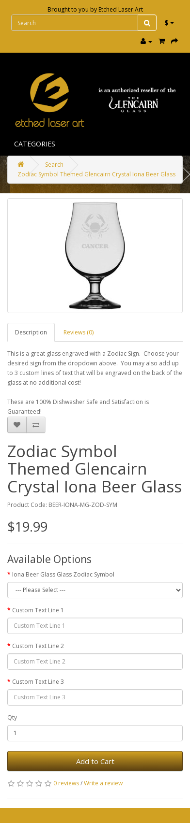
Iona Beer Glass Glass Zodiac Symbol (63, 574)
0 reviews (66, 783)
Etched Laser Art (120, 9)
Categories (34, 143)
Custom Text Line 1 (38, 610)
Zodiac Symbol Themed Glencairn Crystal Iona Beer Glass (96, 174)
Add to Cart (95, 761)
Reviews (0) (78, 332)
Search (54, 164)
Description (31, 332)
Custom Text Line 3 (38, 682)
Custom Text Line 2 (38, 646)
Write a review (103, 783)
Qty (12, 717)
